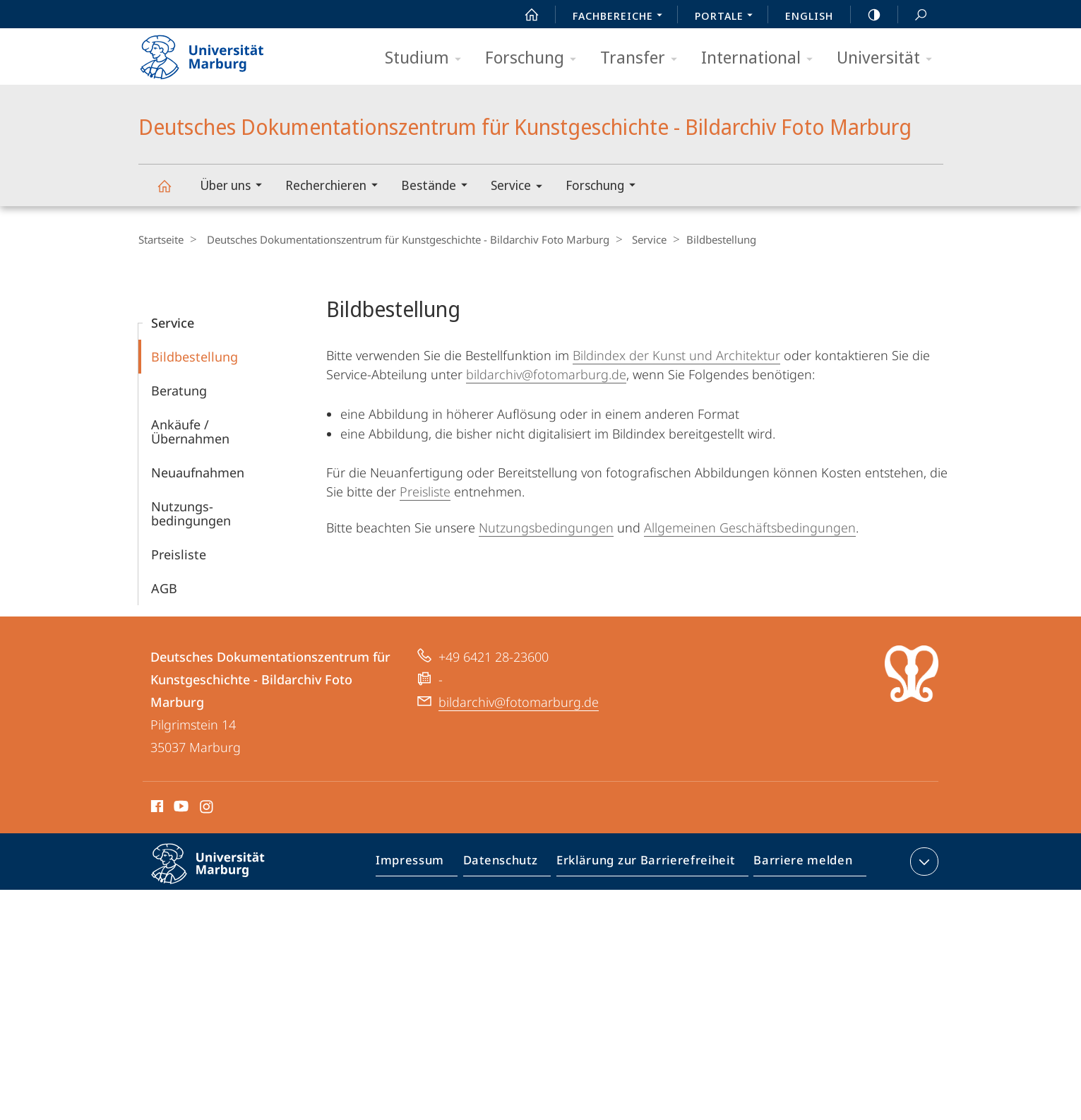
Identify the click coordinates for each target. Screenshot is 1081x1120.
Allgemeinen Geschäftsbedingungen (750, 526)
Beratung (179, 389)
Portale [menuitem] (727, 16)
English (809, 15)
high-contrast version (866, 15)
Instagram (207, 808)
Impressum (426, 863)
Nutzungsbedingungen (546, 526)
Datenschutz (512, 863)
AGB (164, 587)
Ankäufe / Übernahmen (190, 430)
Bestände (439, 187)
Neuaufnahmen (197, 471)
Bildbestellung (194, 355)
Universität (889, 58)
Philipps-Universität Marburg (220, 874)
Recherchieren (336, 187)
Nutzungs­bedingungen (191, 512)
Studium (427, 58)
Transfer (643, 58)
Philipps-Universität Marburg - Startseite (214, 52)
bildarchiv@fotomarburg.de (546, 373)
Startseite (161, 239)
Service (521, 187)
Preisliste (178, 553)
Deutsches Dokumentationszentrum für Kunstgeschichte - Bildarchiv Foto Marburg (172, 192)
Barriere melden (799, 863)
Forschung (535, 58)
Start (523, 15)
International (761, 58)
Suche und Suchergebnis (913, 15)
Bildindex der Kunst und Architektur (676, 354)
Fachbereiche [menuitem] (621, 16)
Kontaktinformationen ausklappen (922, 860)
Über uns (235, 187)
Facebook (156, 808)
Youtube (180, 808)
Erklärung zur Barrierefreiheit (650, 863)
